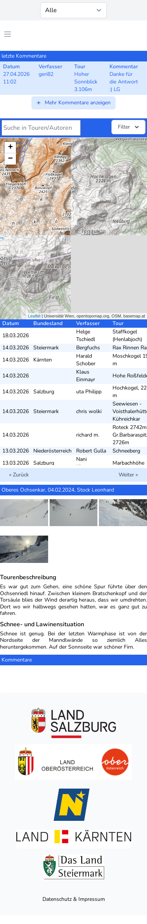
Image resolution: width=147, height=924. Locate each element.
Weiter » (128, 474)
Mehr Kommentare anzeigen (73, 102)
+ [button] (10, 147)
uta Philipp (89, 391)
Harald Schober (85, 359)
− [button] (10, 159)
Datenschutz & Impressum (73, 899)
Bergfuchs (88, 347)
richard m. (87, 434)
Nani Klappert (86, 463)
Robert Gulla (91, 450)
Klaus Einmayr (85, 375)
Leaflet (34, 316)
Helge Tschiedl (85, 335)
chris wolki (89, 411)
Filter (129, 127)
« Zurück (19, 474)
